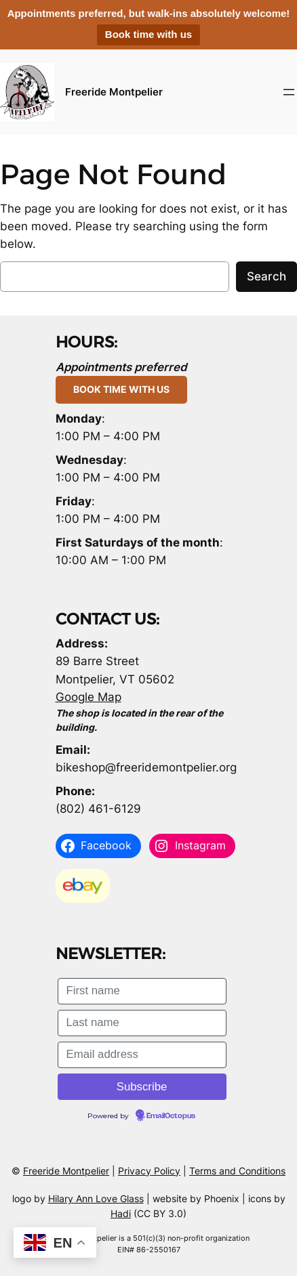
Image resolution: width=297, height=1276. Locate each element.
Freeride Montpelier (114, 92)
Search (266, 276)
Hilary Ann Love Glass (96, 1198)
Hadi (121, 1213)
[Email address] (142, 1055)
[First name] (142, 991)
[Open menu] (289, 92)
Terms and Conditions (237, 1170)
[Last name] (142, 1023)
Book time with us (148, 34)
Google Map (88, 697)
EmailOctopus (170, 1116)
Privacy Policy (149, 1170)
